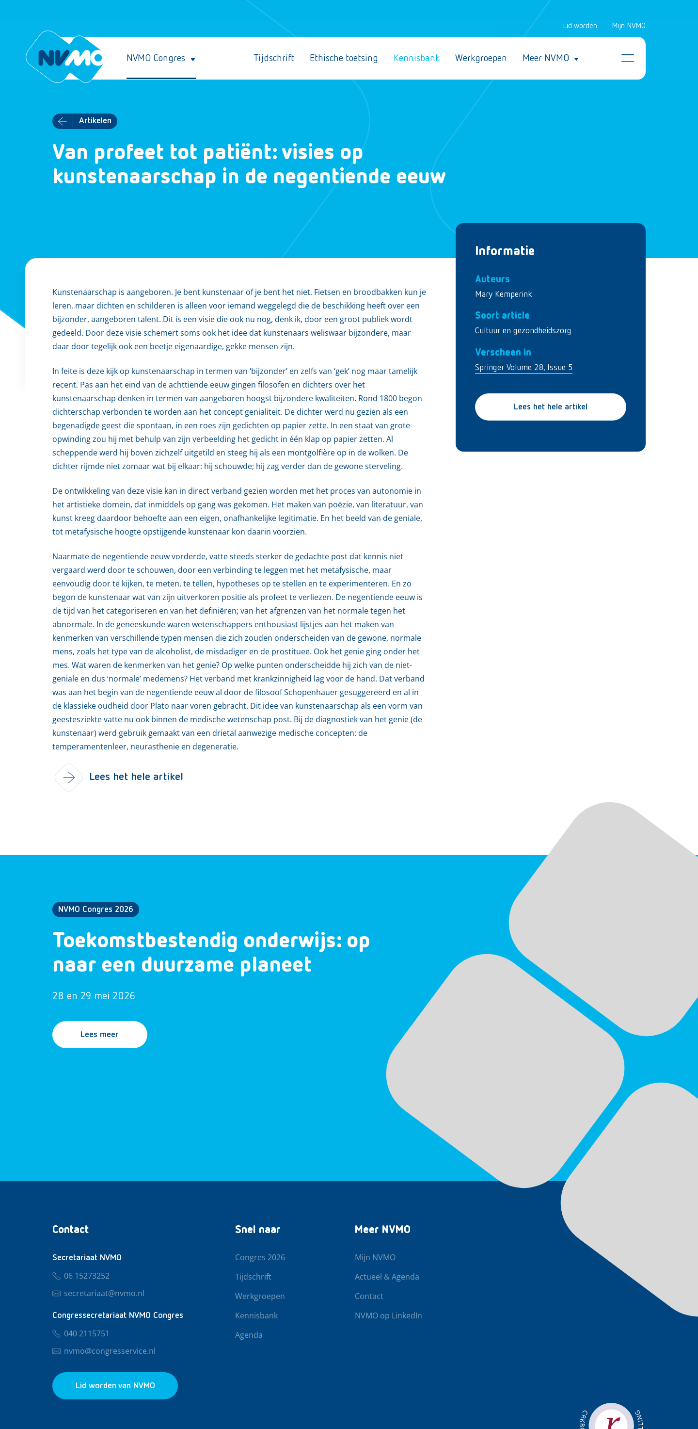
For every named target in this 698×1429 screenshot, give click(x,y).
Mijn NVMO (629, 26)
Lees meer (100, 1035)
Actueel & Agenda (387, 1277)
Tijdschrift (274, 58)
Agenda (249, 1335)
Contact (369, 1296)
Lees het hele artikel (550, 407)
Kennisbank (417, 58)
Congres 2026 (260, 1258)
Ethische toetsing (344, 58)
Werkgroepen (481, 58)
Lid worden (580, 26)
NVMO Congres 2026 (95, 909)
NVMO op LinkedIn (388, 1316)
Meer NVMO (546, 58)
